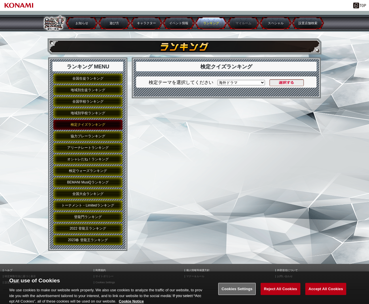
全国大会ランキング (87, 194)
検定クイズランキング (88, 125)
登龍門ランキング (88, 217)
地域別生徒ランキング (88, 90)
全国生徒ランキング (87, 78)
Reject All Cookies (280, 291)
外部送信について (287, 270)
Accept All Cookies (325, 291)
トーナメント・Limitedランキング (87, 205)
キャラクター (146, 23)
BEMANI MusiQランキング (88, 182)
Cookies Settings (237, 291)
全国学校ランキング (87, 102)
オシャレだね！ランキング (88, 159)
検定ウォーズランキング (88, 171)
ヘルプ (8, 270)
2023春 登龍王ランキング (88, 240)
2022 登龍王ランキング (88, 228)
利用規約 (100, 270)
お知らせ (82, 23)
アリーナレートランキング (88, 148)
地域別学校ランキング (88, 113)
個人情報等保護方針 (198, 270)
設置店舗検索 (307, 23)
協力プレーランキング (88, 136)
